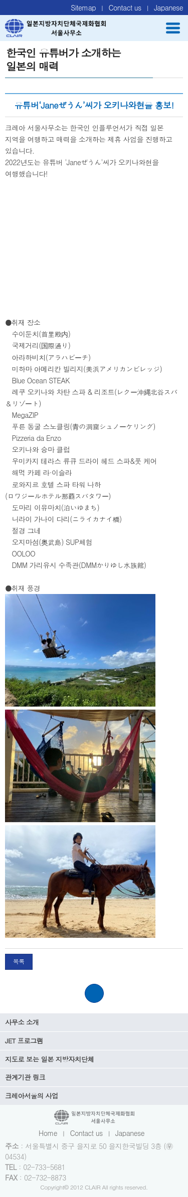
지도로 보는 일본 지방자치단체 (49, 1059)
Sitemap (83, 8)
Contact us (125, 8)
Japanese (168, 8)
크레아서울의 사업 (31, 1095)
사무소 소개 (22, 1022)
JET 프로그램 (24, 1040)
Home (48, 1133)
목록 (19, 961)
